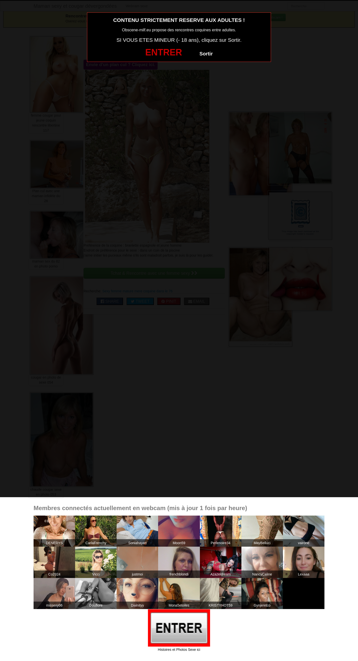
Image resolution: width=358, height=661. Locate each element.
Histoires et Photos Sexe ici (179, 650)
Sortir (206, 53)
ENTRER (163, 52)
